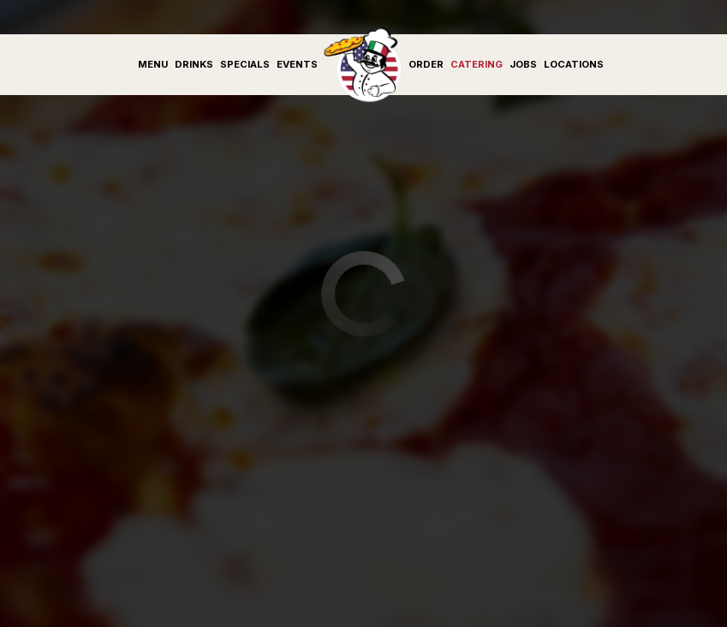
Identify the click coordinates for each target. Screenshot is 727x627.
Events (297, 64)
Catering (476, 64)
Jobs (523, 64)
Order (426, 64)
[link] (363, 64)
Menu (153, 64)
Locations (574, 64)
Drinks (194, 64)
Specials (245, 64)
